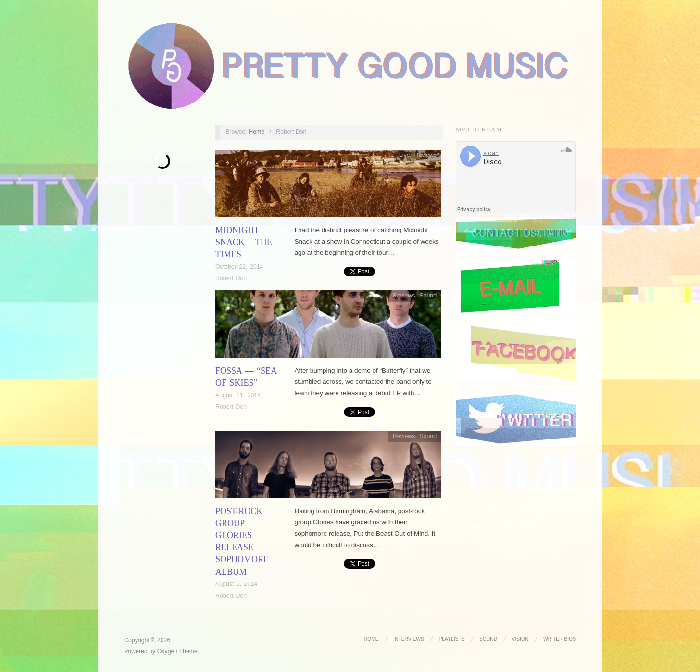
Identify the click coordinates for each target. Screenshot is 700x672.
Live (404, 155)
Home (256, 132)
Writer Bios (559, 639)
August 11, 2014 (238, 395)
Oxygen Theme (177, 651)
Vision (520, 639)
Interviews (408, 639)
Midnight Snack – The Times (243, 242)
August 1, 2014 (236, 584)
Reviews (425, 155)
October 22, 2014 (239, 266)
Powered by (140, 651)
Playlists (451, 639)
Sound (428, 295)
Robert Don (231, 278)
